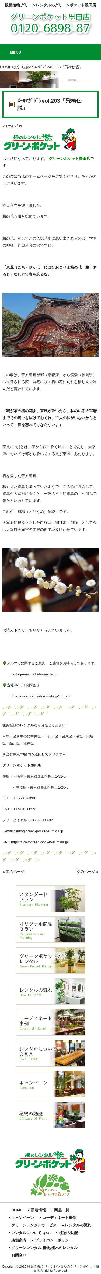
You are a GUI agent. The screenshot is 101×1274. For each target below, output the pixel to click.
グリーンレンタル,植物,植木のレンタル (44, 1248)
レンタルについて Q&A (31, 1233)
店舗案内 (18, 1240)
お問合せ (18, 1255)
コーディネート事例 (59, 1218)
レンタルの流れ (78, 1225)
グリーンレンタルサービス (34, 1225)
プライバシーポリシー (53, 1240)
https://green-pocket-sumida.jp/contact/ (36, 696)
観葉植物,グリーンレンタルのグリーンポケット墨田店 (50, 5)
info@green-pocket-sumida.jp (29, 674)
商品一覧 (61, 1210)
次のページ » (87, 871)
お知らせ (21, 67)
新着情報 (38, 1210)
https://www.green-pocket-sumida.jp (39, 842)
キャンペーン (22, 1218)
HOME (6, 67)
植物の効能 (68, 1233)
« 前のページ (13, 871)
